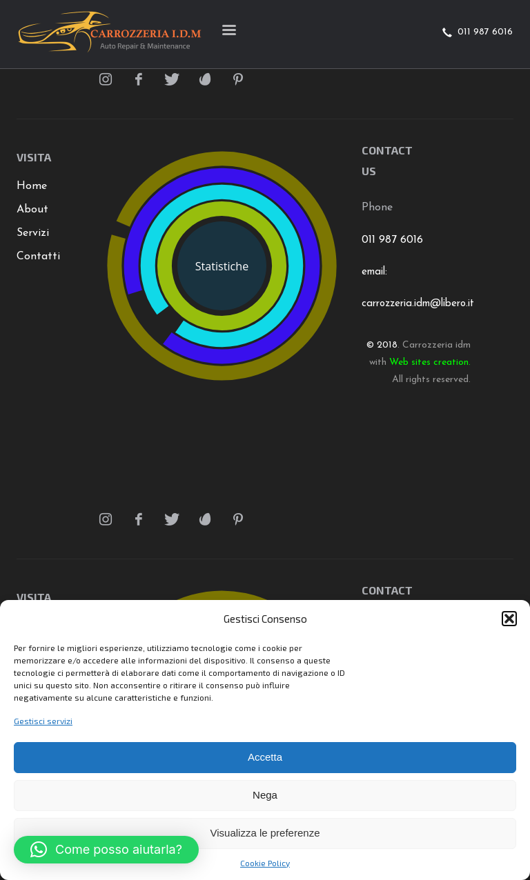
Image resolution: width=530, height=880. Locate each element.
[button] (509, 619)
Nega (265, 795)
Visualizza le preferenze (265, 833)
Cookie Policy (265, 863)
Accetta (265, 757)
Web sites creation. (430, 362)
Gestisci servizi (43, 721)
